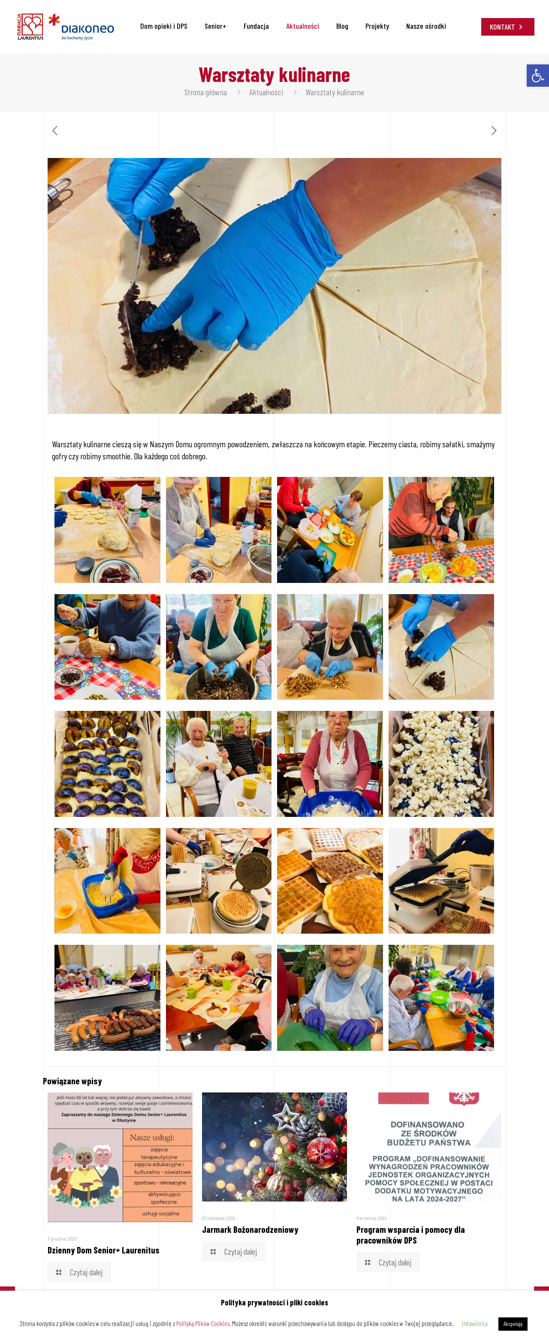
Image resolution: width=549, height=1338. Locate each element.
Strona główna (205, 92)
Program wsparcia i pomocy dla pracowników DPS (410, 1234)
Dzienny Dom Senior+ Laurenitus (104, 1249)
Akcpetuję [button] (513, 1323)
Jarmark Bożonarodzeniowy (250, 1229)
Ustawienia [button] (475, 1323)
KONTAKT (508, 26)
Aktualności (266, 92)
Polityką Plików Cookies (202, 1323)
